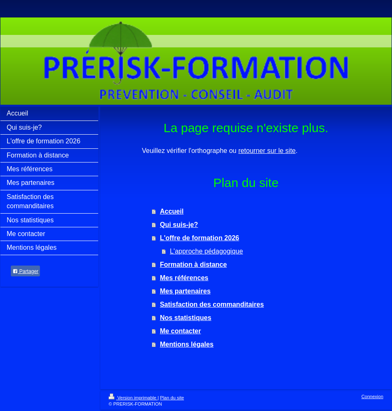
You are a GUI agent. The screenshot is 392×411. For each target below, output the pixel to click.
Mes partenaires (185, 291)
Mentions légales (186, 344)
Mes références (184, 277)
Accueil (172, 211)
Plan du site (172, 397)
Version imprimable (133, 397)
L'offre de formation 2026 (199, 237)
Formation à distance (193, 264)
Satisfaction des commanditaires (212, 304)
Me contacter (180, 331)
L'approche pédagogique (206, 251)
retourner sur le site (267, 150)
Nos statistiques (185, 317)
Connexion (372, 396)
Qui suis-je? (179, 224)
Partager (25, 271)
